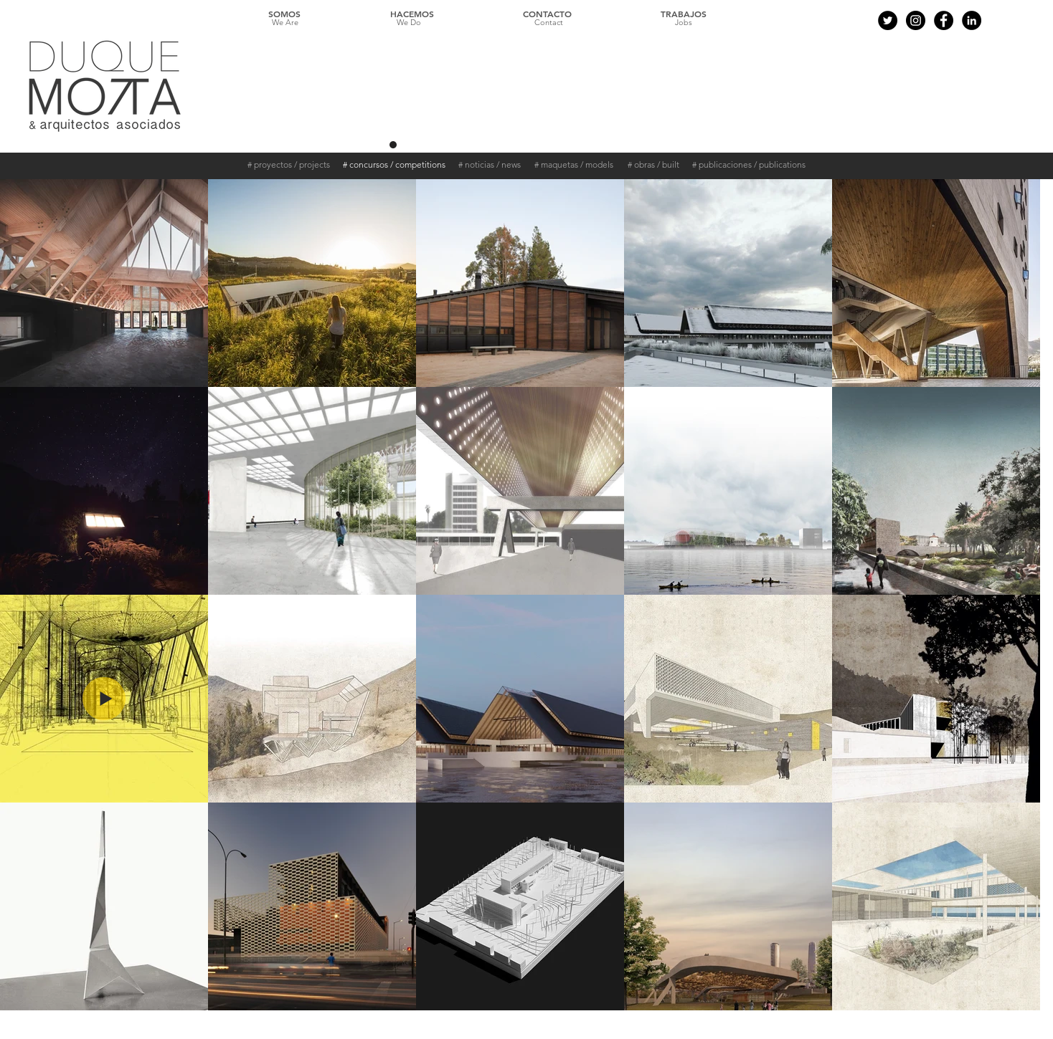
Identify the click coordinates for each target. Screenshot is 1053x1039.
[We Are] (285, 23)
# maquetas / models (573, 164)
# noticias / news (489, 164)
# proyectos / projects (288, 164)
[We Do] (409, 23)
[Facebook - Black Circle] (943, 20)
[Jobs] (684, 23)
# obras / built (653, 164)
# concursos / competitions (394, 164)
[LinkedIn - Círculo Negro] (971, 20)
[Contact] (549, 23)
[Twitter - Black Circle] (887, 20)
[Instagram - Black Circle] (915, 20)
